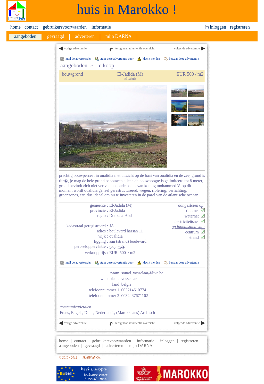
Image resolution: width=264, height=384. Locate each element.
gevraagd (92, 345)
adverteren (114, 345)
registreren (240, 27)
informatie (101, 27)
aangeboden (69, 345)
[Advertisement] (235, 121)
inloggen (215, 27)
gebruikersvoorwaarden (65, 27)
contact (31, 27)
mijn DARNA (140, 345)
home (15, 27)
